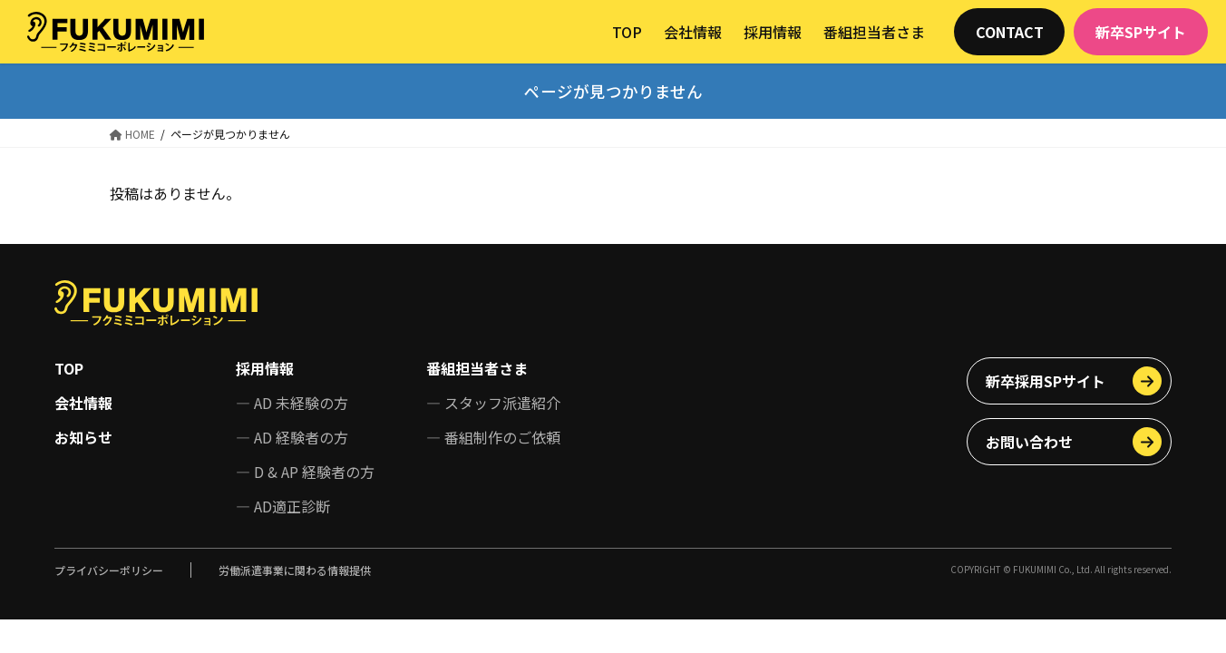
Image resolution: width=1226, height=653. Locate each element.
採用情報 (265, 368)
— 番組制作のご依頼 (493, 437)
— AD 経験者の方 (292, 437)
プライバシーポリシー (108, 570)
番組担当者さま (477, 368)
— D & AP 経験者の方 (305, 471)
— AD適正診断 (283, 506)
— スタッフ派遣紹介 (493, 403)
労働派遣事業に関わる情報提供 (295, 570)
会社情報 (83, 403)
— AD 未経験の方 (292, 403)
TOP (68, 368)
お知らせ (83, 437)
